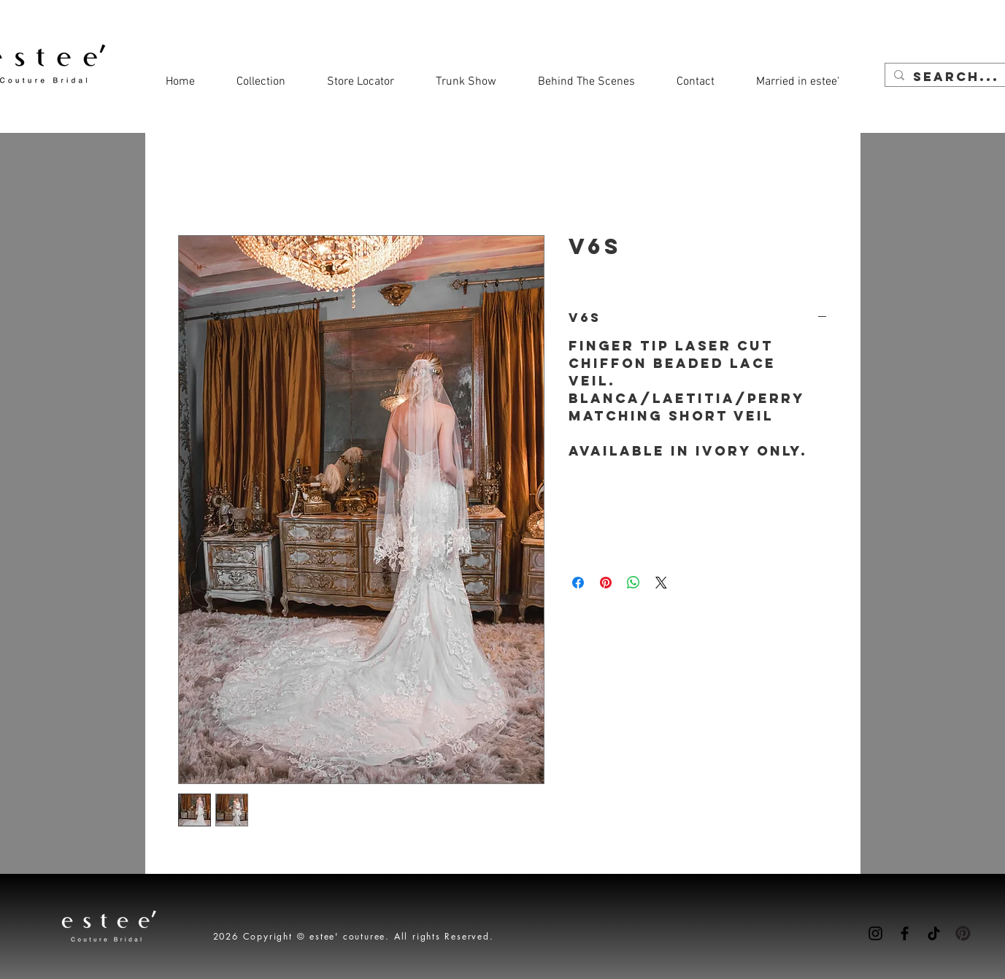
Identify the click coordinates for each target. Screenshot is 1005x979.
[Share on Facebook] (578, 582)
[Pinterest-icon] (963, 933)
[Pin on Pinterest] (606, 582)
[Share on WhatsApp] (633, 582)
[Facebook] (905, 933)
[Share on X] (661, 582)
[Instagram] (875, 933)
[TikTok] (934, 933)
